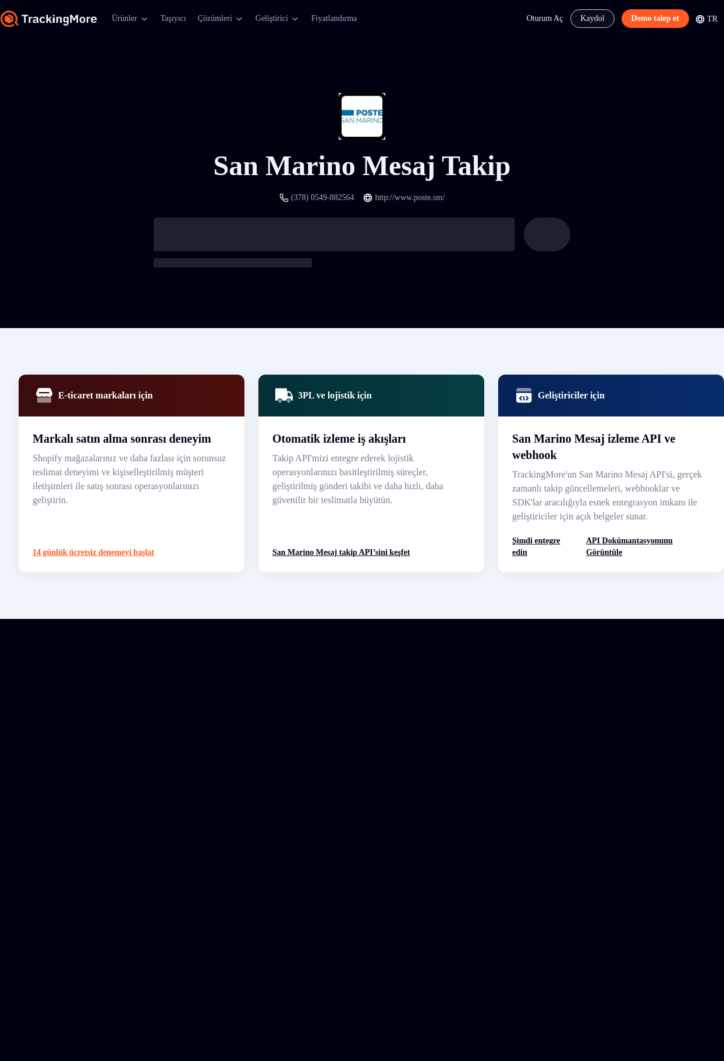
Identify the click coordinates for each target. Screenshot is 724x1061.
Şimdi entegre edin (536, 546)
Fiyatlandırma (334, 18)
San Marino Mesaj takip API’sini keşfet (341, 552)
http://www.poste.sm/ (410, 197)
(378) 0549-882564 (322, 197)
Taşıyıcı (173, 18)
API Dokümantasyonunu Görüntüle (629, 546)
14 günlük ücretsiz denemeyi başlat (93, 552)
